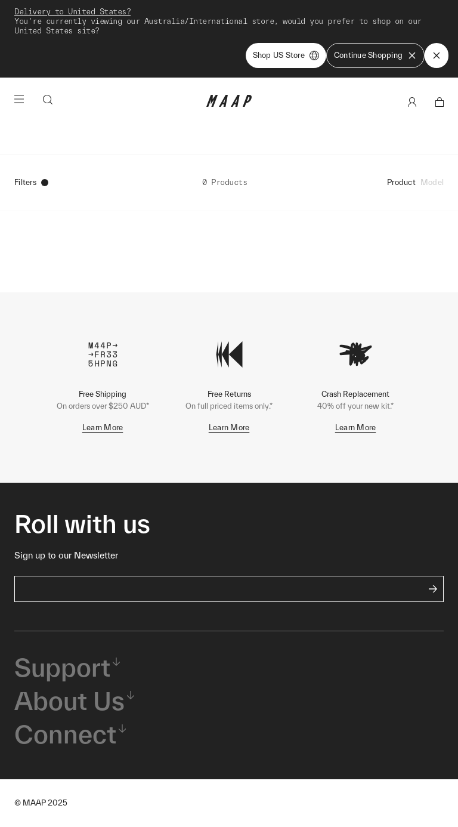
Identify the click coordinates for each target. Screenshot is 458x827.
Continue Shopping (375, 55)
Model (432, 182)
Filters (31, 182)
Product (401, 182)
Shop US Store (286, 55)
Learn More (102, 427)
